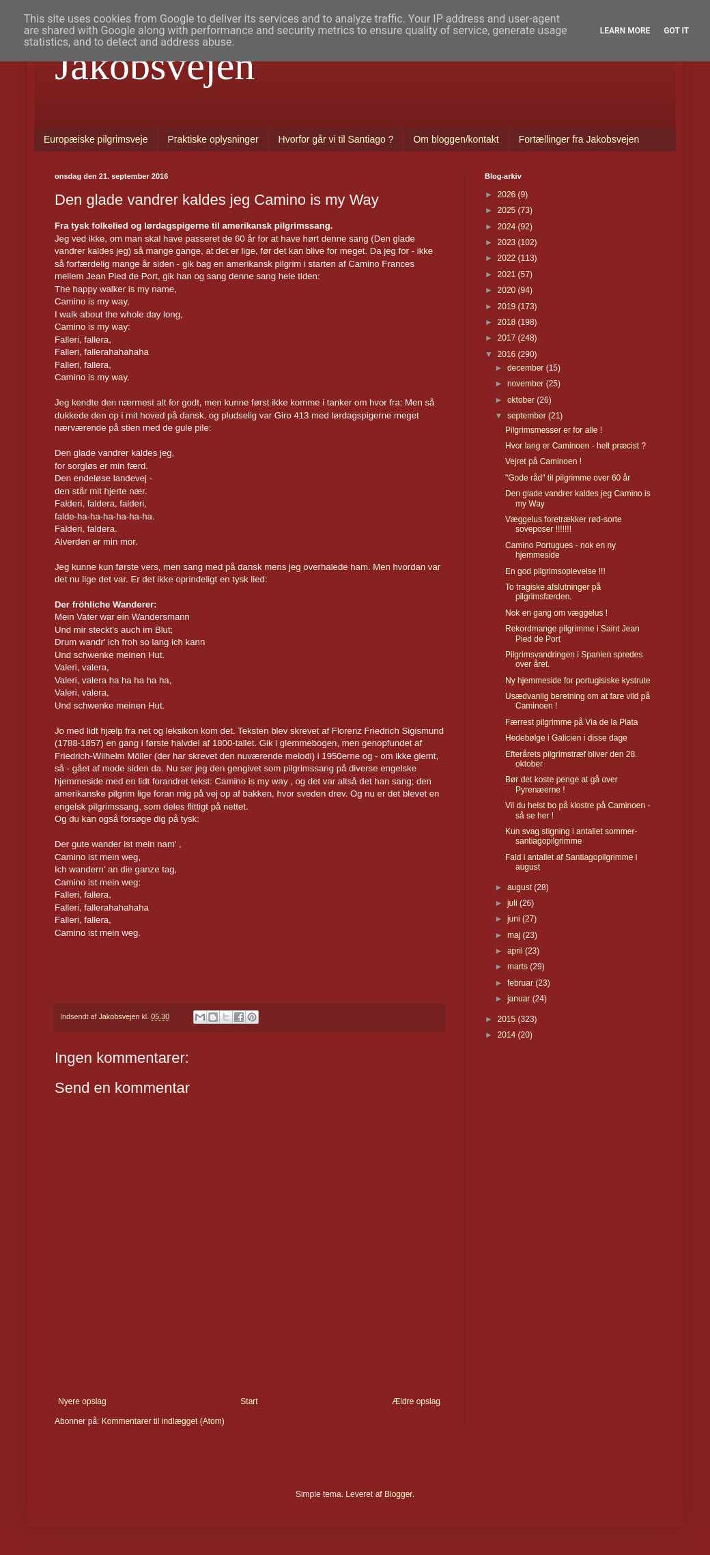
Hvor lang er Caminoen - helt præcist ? (575, 446)
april (516, 951)
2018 (508, 322)
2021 (508, 274)
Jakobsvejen (155, 65)
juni (514, 919)
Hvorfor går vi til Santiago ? (336, 139)
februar (521, 983)
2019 (508, 306)
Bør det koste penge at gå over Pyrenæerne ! (561, 784)
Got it (676, 30)
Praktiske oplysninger (213, 139)
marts (518, 966)
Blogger (398, 1494)
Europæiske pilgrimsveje (96, 139)
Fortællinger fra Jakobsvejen (579, 139)
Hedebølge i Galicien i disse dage (566, 738)
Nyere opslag (82, 1401)
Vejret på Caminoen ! (543, 461)
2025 (508, 210)
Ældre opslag (416, 1401)
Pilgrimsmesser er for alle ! (553, 430)
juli (513, 903)
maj (515, 935)
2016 (508, 354)
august (520, 887)
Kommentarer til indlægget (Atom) (163, 1421)
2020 (508, 290)
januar (519, 998)
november (526, 383)
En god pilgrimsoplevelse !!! (555, 571)
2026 (508, 194)
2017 (508, 338)
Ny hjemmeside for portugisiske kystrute (578, 680)
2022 (508, 258)
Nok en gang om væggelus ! (556, 613)
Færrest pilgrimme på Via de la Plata (571, 722)
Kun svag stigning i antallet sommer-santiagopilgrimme (571, 836)
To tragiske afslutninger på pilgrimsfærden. (553, 591)
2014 (508, 1035)
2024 (508, 226)
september (527, 415)
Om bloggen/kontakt (455, 139)
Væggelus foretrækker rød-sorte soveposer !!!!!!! (563, 524)
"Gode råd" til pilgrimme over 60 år (567, 478)
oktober (522, 400)
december (526, 368)
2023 (508, 242)
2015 (508, 1019)
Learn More (625, 30)
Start (248, 1401)
